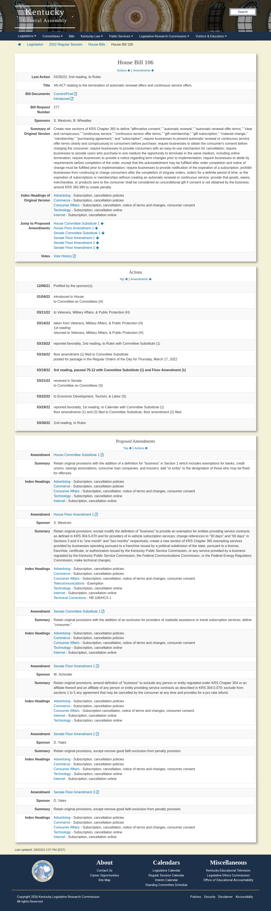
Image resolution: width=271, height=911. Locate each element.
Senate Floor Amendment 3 (76, 247)
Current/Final (65, 94)
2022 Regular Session (65, 44)
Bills (72, 36)
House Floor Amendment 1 (76, 228)
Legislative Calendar (166, 870)
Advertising (62, 195)
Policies (195, 897)
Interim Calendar (166, 880)
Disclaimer (225, 897)
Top (123, 279)
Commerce (62, 200)
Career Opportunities (104, 875)
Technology (62, 210)
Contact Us (104, 870)
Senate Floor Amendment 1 (76, 238)
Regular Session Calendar (166, 875)
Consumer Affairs (66, 205)
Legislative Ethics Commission (228, 875)
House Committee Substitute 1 (79, 223)
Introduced (63, 99)
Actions (123, 70)
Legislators (27, 36)
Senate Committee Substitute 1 (79, 233)
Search (243, 12)
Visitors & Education (211, 36)
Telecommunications (69, 583)
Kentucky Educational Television (228, 870)
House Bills (96, 44)
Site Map (104, 880)
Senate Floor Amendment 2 (76, 243)
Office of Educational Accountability (228, 880)
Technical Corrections (70, 598)
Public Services (121, 36)
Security (209, 897)
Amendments (143, 70)
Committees (53, 36)
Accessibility (244, 897)
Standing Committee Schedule (166, 885)
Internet (59, 215)
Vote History (65, 256)
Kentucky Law (92, 36)
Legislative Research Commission (164, 36)
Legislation (35, 44)
